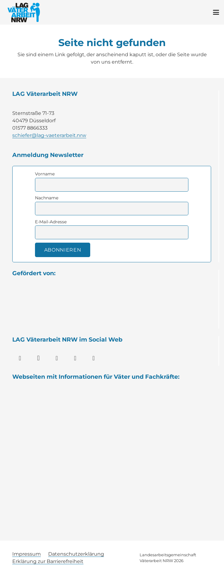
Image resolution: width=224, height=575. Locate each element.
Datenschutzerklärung (76, 554)
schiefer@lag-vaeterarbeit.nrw (49, 135)
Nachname (46, 198)
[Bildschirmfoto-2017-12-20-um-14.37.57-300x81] (112, 459)
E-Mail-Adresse (51, 222)
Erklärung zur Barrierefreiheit (47, 561)
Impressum (26, 554)
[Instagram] (38, 358)
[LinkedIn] (56, 358)
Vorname (45, 174)
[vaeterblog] (112, 502)
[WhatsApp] (93, 358)
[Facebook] (20, 358)
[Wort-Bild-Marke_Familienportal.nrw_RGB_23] (112, 417)
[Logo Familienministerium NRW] (111, 309)
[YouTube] (75, 358)
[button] (216, 12)
